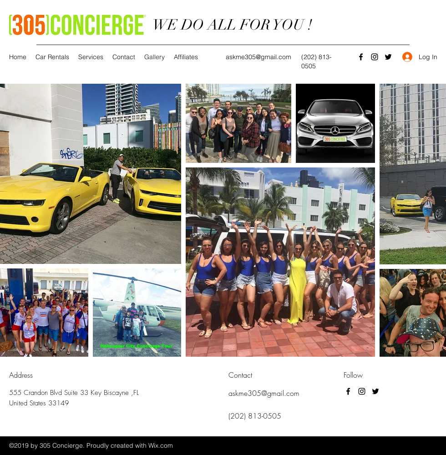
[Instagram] (374, 56)
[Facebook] (360, 56)
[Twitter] (388, 56)
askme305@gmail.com (258, 57)
